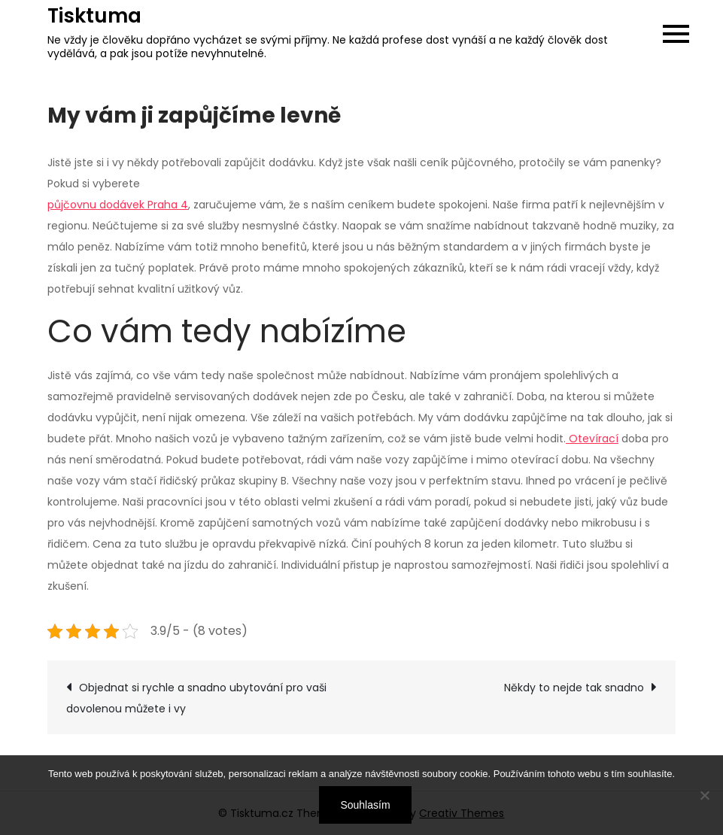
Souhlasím (365, 805)
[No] (704, 795)
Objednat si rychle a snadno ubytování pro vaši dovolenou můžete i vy (196, 698)
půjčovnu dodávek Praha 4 (117, 204)
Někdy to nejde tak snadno (574, 687)
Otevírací (592, 438)
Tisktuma (94, 15)
